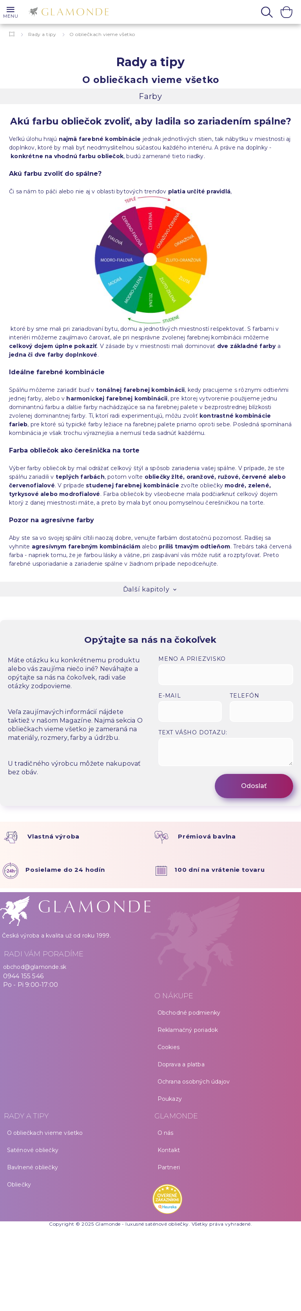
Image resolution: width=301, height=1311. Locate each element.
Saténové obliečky (32, 1150)
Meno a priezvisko (192, 659)
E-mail (169, 695)
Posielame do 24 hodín (65, 869)
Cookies (169, 1047)
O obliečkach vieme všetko (45, 1132)
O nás (166, 1132)
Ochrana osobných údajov (194, 1081)
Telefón (244, 695)
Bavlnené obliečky (32, 1167)
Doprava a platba (181, 1064)
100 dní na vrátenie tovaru (219, 869)
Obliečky (19, 1184)
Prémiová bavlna (207, 836)
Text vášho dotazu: (192, 732)
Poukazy (170, 1098)
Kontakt (169, 1150)
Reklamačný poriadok (188, 1029)
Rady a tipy (42, 34)
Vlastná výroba (53, 836)
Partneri (169, 1167)
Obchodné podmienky (189, 1012)
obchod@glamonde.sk (35, 966)
